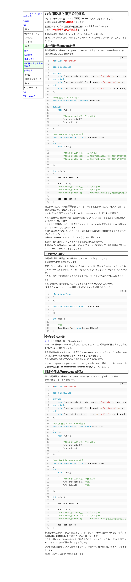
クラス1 (28, 38)
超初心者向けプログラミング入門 (23, 5)
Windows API (29, 96)
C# (24, 92)
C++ (25, 25)
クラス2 (28, 42)
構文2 (27, 75)
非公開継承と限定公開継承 (33, 64)
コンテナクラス (32, 88)
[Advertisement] (85, 6)
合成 (47, 341)
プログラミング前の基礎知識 (32, 15)
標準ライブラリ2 (33, 79)
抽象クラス (29, 59)
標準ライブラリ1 (33, 33)
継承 (27, 46)
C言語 (26, 21)
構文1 (27, 29)
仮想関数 (28, 55)
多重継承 (28, 70)
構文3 (27, 83)
